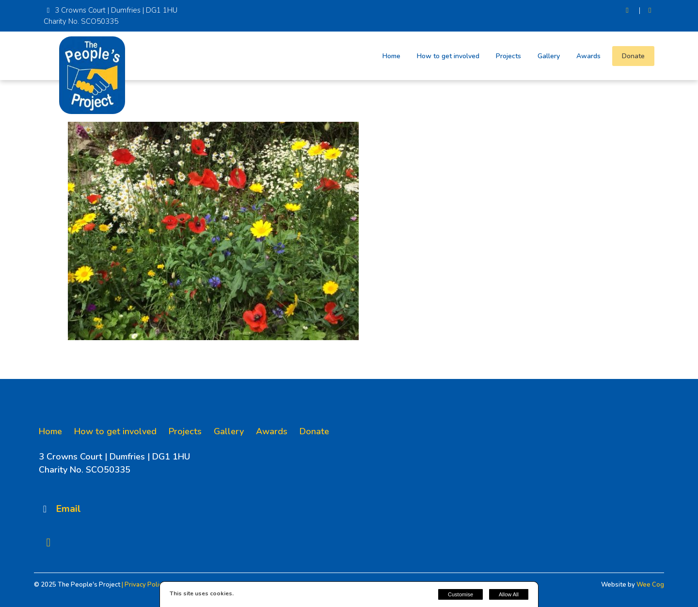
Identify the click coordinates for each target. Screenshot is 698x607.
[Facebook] (649, 10)
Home (391, 56)
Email (68, 508)
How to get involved (448, 56)
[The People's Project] (92, 111)
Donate (633, 56)
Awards (588, 56)
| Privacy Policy (143, 584)
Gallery (549, 56)
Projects (508, 56)
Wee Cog (650, 584)
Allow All (509, 594)
